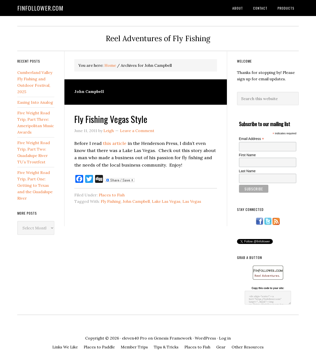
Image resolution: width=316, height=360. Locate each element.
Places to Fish (112, 194)
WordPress (205, 338)
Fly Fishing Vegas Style (110, 118)
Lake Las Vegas (166, 201)
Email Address (251, 139)
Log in (225, 338)
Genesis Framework (173, 338)
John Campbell (136, 201)
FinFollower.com (40, 7)
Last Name (247, 171)
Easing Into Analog (35, 102)
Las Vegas (191, 201)
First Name (247, 155)
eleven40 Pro (134, 338)
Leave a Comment (137, 130)
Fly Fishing (111, 201)
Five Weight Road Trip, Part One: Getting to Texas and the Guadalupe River (35, 185)
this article (114, 143)
